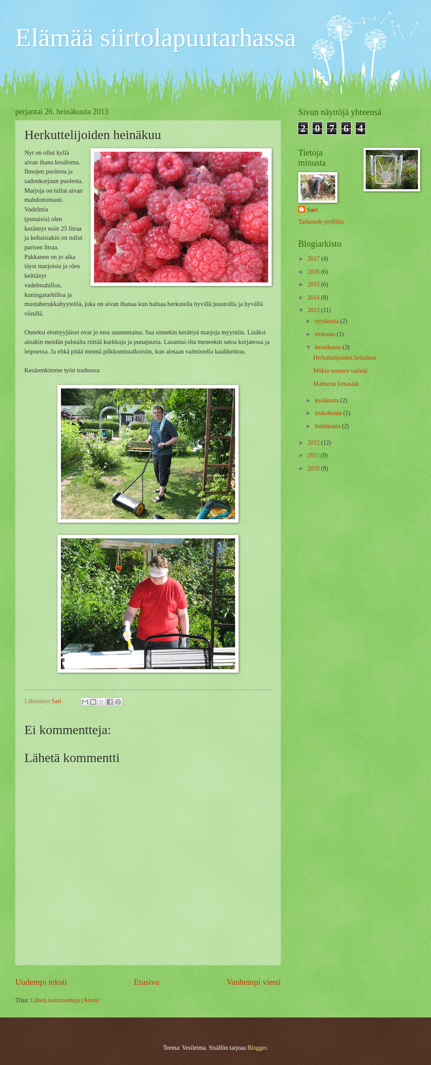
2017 (314, 258)
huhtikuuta (328, 426)
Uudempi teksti (41, 982)
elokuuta (326, 334)
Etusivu (146, 982)
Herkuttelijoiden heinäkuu (344, 357)
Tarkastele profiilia (320, 221)
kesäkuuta (327, 400)
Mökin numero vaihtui (340, 370)
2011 (314, 455)
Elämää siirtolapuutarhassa (155, 37)
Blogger (256, 1048)
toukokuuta (329, 413)
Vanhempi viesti (253, 982)
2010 (314, 468)
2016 (314, 272)
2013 (314, 310)
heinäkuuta (329, 347)
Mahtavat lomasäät (336, 384)
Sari (312, 210)
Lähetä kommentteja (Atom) (64, 1000)
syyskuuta (327, 321)
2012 (314, 442)
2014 (314, 297)
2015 (314, 284)
